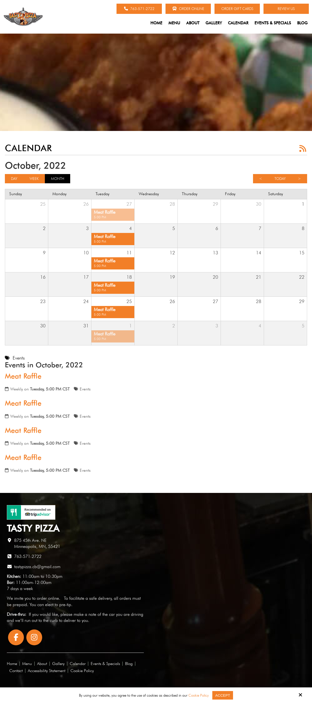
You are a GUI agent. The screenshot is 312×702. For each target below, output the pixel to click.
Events (85, 389)
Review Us (286, 9)
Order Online (188, 9)
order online (48, 598)
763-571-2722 (139, 9)
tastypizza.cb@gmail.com (37, 566)
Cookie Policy (198, 695)
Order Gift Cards (237, 9)
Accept (222, 695)
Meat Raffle (23, 376)
